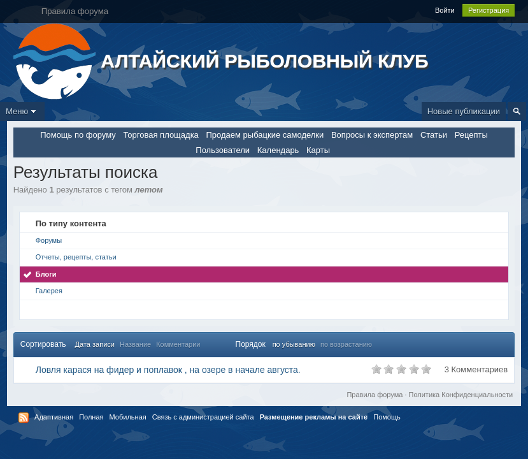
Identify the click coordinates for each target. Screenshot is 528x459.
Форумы (49, 240)
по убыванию (294, 344)
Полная (91, 417)
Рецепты (471, 135)
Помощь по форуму (78, 135)
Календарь (278, 150)
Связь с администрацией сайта (203, 417)
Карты (318, 150)
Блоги (46, 274)
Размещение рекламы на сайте (314, 417)
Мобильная (128, 417)
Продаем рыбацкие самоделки (265, 135)
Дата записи (95, 344)
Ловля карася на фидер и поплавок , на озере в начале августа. (168, 370)
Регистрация (488, 10)
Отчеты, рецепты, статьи (76, 257)
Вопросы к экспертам (372, 135)
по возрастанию (346, 344)
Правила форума (374, 394)
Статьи (433, 135)
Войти (445, 10)
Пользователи (223, 150)
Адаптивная (53, 417)
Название (135, 344)
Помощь (387, 417)
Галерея (49, 291)
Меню (22, 111)
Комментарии (178, 344)
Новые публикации (463, 111)
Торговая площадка (160, 135)
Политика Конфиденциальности (461, 394)
